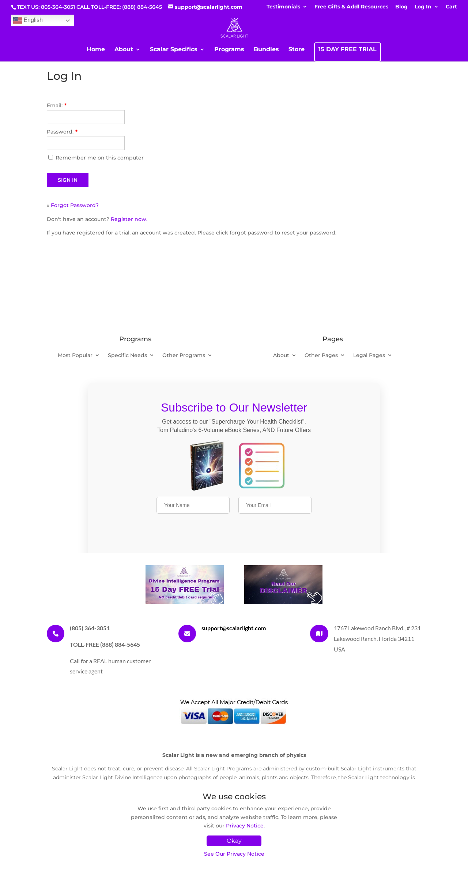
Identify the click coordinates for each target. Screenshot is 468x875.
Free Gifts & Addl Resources (351, 7)
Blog (401, 7)
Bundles (266, 50)
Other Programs (183, 355)
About (123, 50)
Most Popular (75, 355)
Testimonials (283, 7)
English (28, 20)
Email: (57, 105)
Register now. (129, 219)
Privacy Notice (245, 825)
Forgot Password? (75, 205)
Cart (451, 7)
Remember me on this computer (100, 157)
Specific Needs (127, 355)
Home (96, 50)
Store (296, 50)
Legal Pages (369, 355)
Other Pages (321, 355)
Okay (234, 840)
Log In (423, 7)
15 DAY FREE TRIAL (347, 50)
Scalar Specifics (173, 50)
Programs (229, 50)
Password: (62, 131)
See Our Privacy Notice (234, 853)
